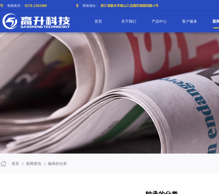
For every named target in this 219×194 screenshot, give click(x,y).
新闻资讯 (33, 164)
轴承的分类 (57, 164)
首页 (15, 164)
